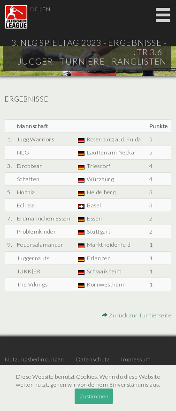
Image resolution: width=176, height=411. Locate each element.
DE (34, 9)
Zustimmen (93, 396)
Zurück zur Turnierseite (137, 315)
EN (46, 9)
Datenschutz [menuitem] (93, 359)
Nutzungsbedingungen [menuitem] (34, 359)
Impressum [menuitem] (136, 359)
